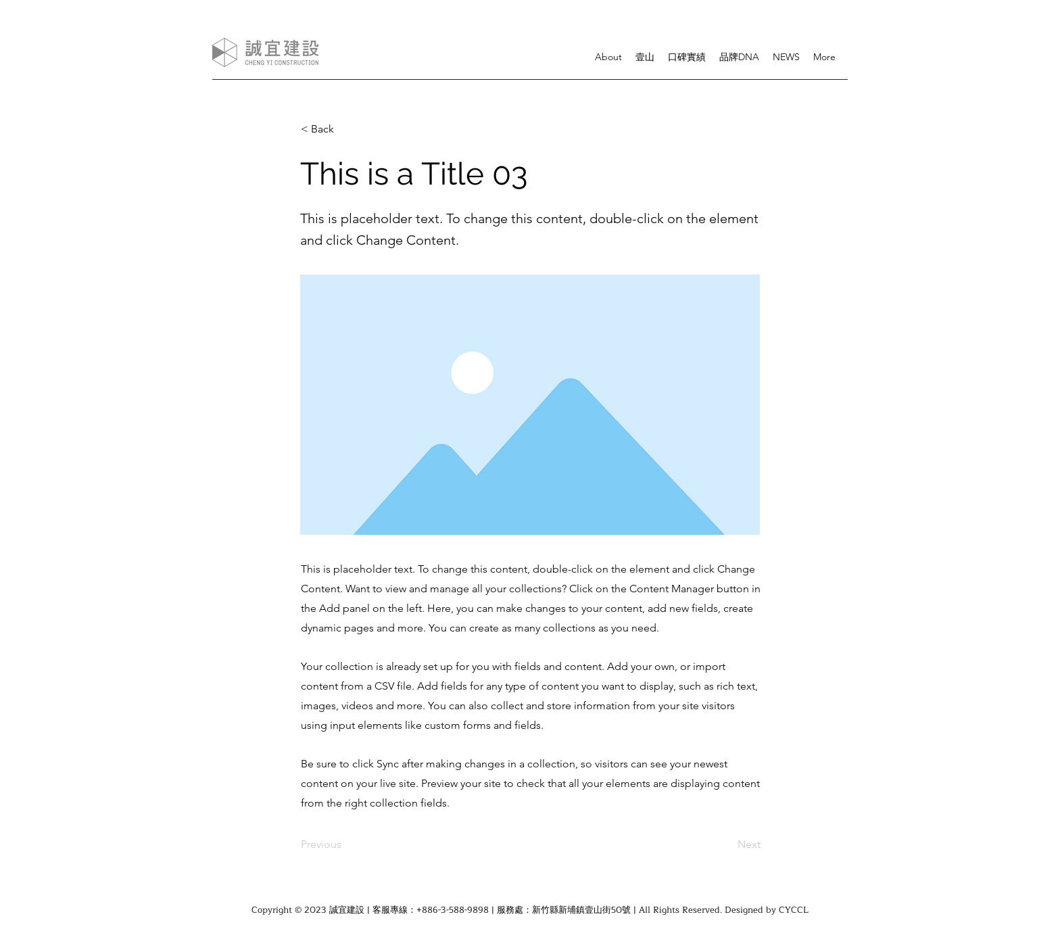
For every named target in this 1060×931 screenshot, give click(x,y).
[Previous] (345, 844)
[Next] (727, 844)
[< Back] (345, 129)
